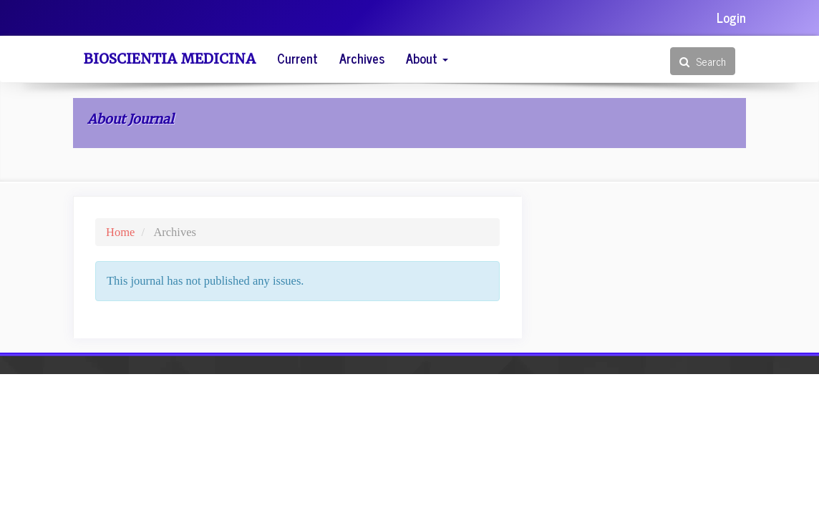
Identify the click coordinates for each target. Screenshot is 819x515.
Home (120, 232)
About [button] (427, 58)
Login (731, 17)
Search (702, 61)
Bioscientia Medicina (170, 58)
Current (297, 58)
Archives (361, 58)
